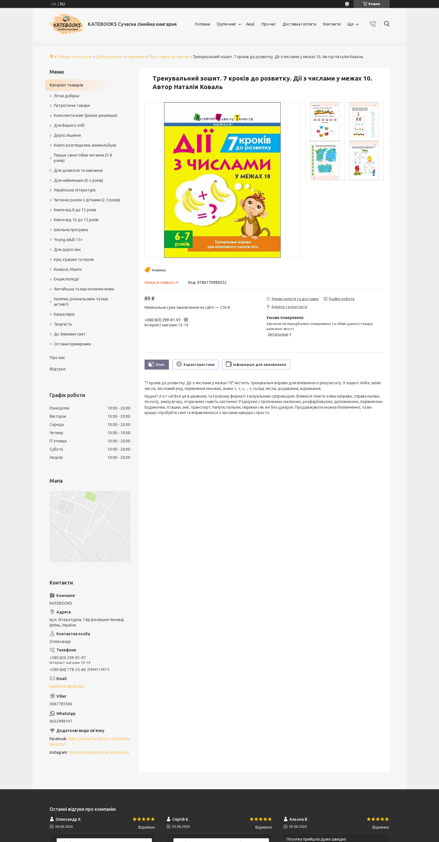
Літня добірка (66, 96)
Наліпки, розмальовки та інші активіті (81, 302)
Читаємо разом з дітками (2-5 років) (87, 200)
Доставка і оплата (299, 24)
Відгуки (57, 368)
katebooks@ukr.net (67, 686)
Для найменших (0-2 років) (78, 180)
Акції (250, 24)
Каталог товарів (66, 85)
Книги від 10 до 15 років (76, 220)
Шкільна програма (71, 229)
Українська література (75, 190)
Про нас (269, 24)
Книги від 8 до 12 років (75, 210)
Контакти (332, 24)
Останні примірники (72, 344)
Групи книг (226, 24)
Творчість (63, 324)
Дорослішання (67, 135)
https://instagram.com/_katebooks (99, 752)
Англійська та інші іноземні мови (84, 289)
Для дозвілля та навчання (120, 56)
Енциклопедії (66, 279)
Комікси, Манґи (68, 269)
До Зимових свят (70, 334)
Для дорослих (67, 249)
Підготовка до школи (169, 56)
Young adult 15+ (68, 239)
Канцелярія (64, 314)
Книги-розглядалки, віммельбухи (85, 145)
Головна (202, 24)
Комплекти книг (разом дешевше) (85, 115)
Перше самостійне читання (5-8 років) (83, 158)
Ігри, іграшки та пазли (74, 259)
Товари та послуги (75, 56)
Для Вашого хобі (69, 125)
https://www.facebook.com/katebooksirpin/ (90, 741)
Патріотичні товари (72, 105)
